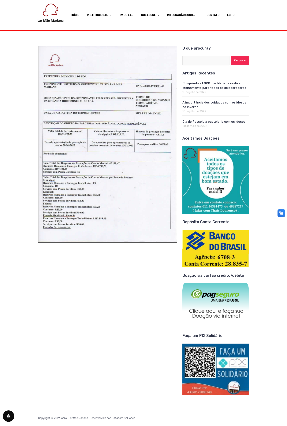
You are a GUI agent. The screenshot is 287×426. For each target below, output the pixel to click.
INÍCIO (75, 15)
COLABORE (150, 15)
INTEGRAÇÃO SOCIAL (183, 15)
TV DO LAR (126, 15)
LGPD (230, 15)
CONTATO (213, 15)
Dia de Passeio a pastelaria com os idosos (213, 121)
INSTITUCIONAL (99, 15)
